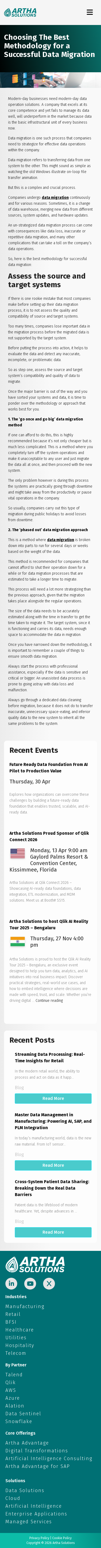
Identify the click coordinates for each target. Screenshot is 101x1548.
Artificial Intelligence (33, 1506)
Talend (14, 1375)
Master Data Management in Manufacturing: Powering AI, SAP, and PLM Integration (53, 1121)
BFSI (11, 1322)
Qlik (10, 1382)
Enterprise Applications (36, 1514)
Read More (53, 1098)
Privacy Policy (39, 1538)
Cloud (12, 1498)
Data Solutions (24, 1490)
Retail (13, 1314)
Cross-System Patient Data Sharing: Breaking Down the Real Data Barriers (52, 1188)
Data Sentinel (23, 1414)
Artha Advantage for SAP (37, 1466)
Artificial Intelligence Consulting (48, 1458)
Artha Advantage (27, 1443)
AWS (10, 1390)
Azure (12, 1398)
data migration (55, 197)
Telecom (15, 1353)
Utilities (16, 1338)
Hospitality (19, 1345)
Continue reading (49, 1000)
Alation (15, 1406)
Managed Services (28, 1522)
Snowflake (18, 1421)
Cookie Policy (62, 1538)
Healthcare (19, 1330)
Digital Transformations (36, 1451)
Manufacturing (24, 1306)
